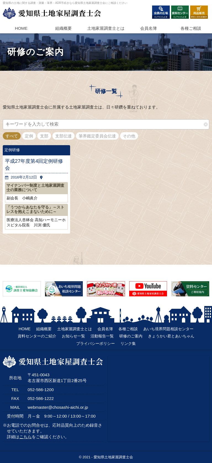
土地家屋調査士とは (74, 329)
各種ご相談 (191, 28)
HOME (21, 28)
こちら (25, 436)
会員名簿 (148, 28)
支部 (44, 136)
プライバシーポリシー (95, 343)
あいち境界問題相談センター (168, 329)
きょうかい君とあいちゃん (171, 336)
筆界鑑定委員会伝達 (97, 136)
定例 (29, 136)
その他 (129, 136)
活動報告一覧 (102, 336)
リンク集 (128, 343)
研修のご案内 (130, 336)
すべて (12, 136)
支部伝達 (63, 136)
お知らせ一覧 (73, 336)
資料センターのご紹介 (37, 336)
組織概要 (63, 28)
